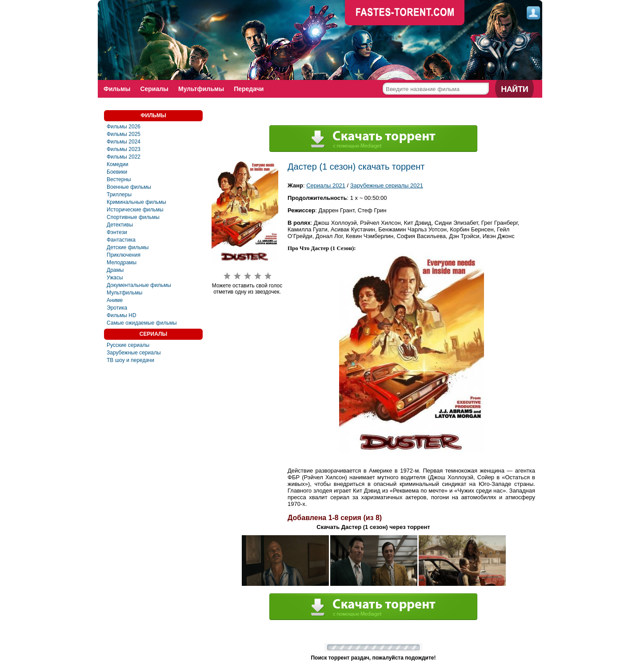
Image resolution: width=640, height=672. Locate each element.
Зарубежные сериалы (134, 353)
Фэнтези (117, 232)
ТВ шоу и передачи (130, 360)
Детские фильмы (127, 247)
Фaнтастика (121, 240)
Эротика (117, 308)
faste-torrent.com (405, 13)
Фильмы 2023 (123, 149)
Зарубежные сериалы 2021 (386, 185)
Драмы (115, 270)
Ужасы (115, 277)
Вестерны (119, 179)
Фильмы (117, 88)
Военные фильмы (129, 187)
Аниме (115, 300)
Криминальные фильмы (136, 202)
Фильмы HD (121, 315)
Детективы (120, 225)
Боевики (117, 172)
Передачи (249, 88)
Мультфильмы (201, 88)
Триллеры (119, 194)
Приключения (123, 255)
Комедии (117, 164)
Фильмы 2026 (123, 126)
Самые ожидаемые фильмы (142, 323)
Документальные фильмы (139, 285)
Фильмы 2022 (123, 157)
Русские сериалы (128, 345)
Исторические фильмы (135, 210)
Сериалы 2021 (325, 185)
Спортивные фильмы (133, 217)
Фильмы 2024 (123, 142)
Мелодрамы (121, 262)
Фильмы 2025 (123, 134)
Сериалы (154, 88)
